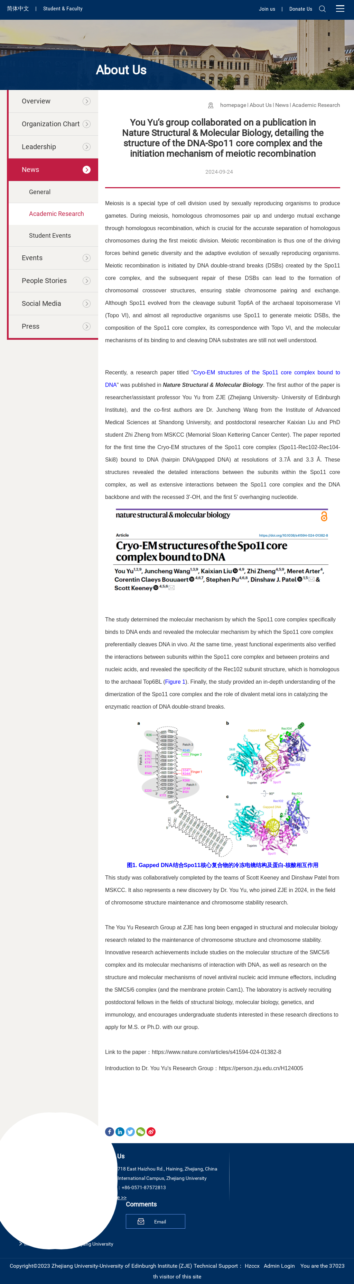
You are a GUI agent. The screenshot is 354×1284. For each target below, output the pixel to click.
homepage (233, 105)
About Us (261, 105)
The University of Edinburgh (53, 1230)
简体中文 (18, 8)
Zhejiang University (44, 1217)
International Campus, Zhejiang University (68, 1244)
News (282, 105)
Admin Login (279, 1266)
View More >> (110, 1197)
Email (160, 1221)
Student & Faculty (63, 8)
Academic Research (316, 105)
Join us (268, 9)
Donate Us (300, 9)
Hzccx (252, 1266)
